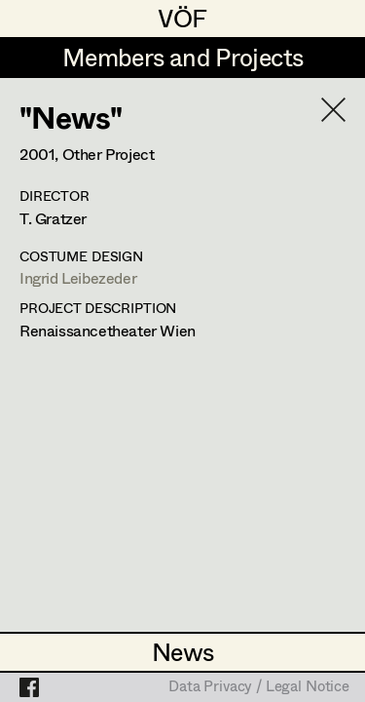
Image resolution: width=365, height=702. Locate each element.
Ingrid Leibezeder (77, 277)
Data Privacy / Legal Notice (258, 687)
